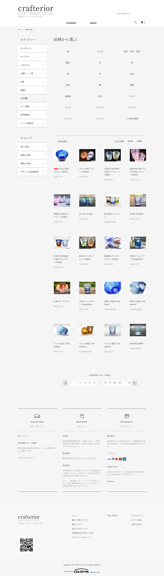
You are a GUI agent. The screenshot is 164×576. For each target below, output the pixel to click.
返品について (84, 524)
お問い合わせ (139, 524)
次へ (134, 383)
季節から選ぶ (27, 172)
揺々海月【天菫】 (86, 214)
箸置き (23, 94)
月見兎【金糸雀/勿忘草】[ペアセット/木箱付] (112, 172)
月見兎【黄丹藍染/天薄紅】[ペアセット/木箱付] (61, 259)
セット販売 (26, 111)
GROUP (93, 23)
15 (129, 383)
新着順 (139, 141)
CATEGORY (71, 23)
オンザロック (27, 48)
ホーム (20, 29)
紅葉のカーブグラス (62, 301)
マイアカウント (123, 14)
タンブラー (26, 58)
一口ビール (26, 67)
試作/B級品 (26, 120)
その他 (23, 103)
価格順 (130, 141)
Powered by (81, 570)
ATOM (119, 515)
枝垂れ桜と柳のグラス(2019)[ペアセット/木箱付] (138, 172)
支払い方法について (87, 528)
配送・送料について (87, 519)
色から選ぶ (26, 154)
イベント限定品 (28, 130)
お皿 (22, 85)
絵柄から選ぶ (30, 29)
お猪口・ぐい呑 (28, 76)
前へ (66, 383)
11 (119, 383)
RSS (114, 515)
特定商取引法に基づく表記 (89, 532)
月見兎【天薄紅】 (137, 214)
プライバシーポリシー (88, 536)
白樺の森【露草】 (137, 344)
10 (115, 383)
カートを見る (139, 519)
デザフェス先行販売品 (29, 184)
